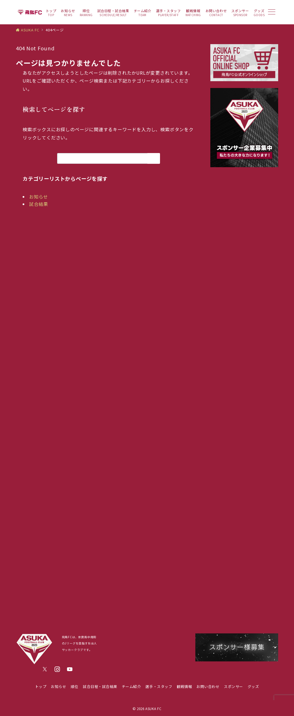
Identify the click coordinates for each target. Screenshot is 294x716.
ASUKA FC (153, 708)
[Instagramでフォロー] (57, 669)
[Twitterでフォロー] (45, 669)
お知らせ (38, 196)
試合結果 (38, 204)
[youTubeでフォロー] (70, 669)
